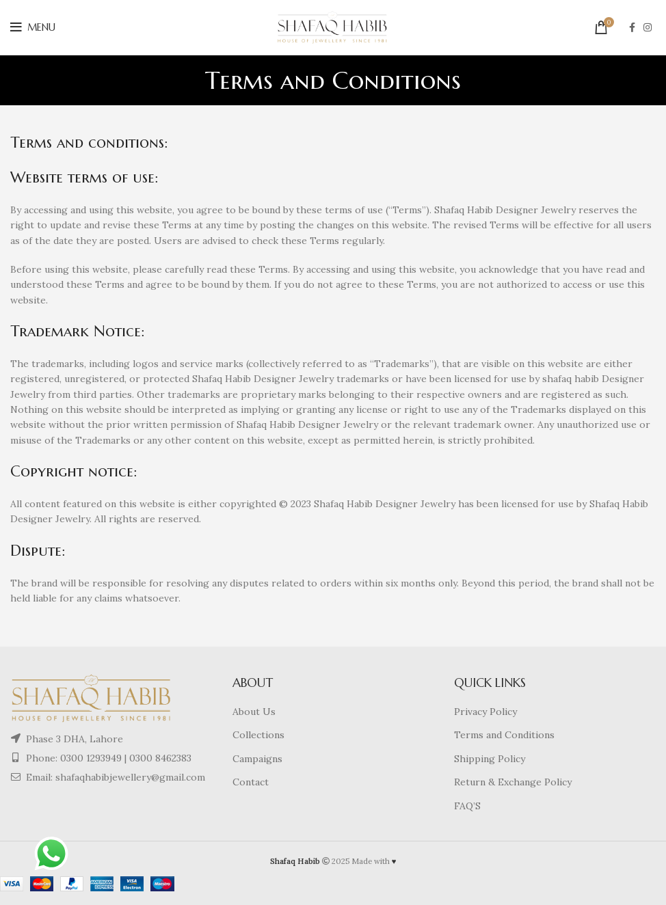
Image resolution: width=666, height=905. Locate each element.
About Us (254, 711)
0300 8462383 (160, 758)
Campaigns (257, 759)
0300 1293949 (89, 758)
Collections (258, 735)
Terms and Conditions (504, 735)
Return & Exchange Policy (513, 782)
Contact (250, 782)
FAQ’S (467, 806)
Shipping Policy (489, 759)
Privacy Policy (485, 711)
